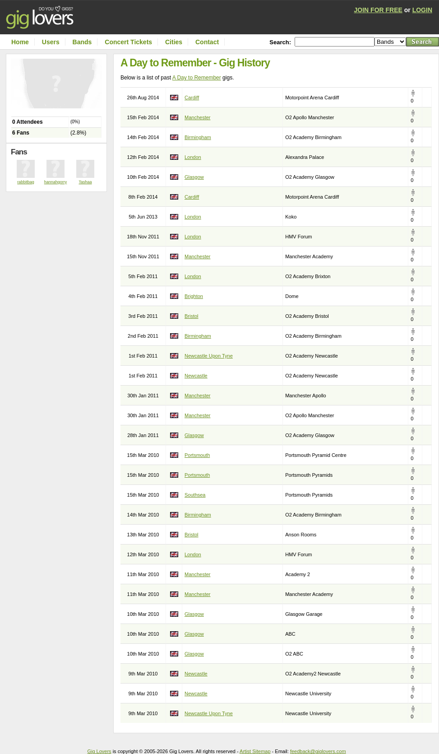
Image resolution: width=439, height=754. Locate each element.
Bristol (192, 316)
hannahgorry (55, 182)
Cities (173, 42)
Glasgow (194, 177)
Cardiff (192, 97)
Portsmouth (197, 455)
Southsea (195, 495)
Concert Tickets (128, 42)
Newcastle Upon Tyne (209, 355)
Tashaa (85, 182)
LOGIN (422, 10)
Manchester (197, 117)
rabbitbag (25, 182)
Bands (82, 42)
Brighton (194, 296)
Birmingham (198, 137)
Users (51, 42)
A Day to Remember (196, 77)
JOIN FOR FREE (378, 10)
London (193, 157)
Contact (207, 42)
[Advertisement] (58, 209)
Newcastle (196, 375)
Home (20, 42)
